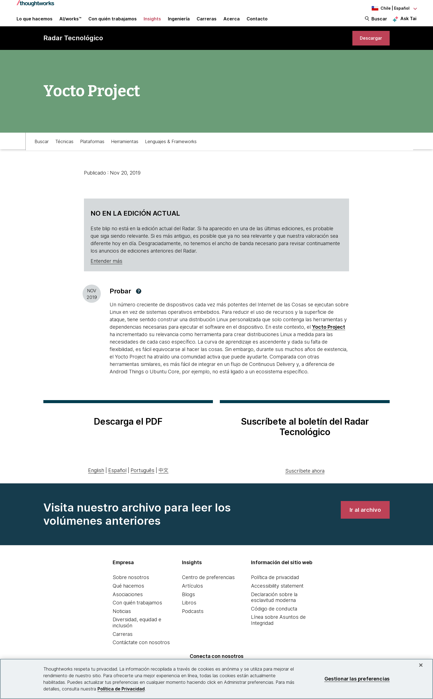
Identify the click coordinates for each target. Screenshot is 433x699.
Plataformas (92, 151)
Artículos (192, 596)
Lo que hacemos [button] (34, 22)
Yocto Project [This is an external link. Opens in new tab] (328, 337)
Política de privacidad (275, 588)
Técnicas (64, 151)
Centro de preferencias (208, 588)
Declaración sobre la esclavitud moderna (274, 608)
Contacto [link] (257, 22)
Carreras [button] (206, 22)
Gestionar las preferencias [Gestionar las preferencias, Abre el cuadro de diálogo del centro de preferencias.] (357, 679)
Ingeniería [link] (179, 22)
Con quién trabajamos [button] (112, 22)
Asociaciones (128, 605)
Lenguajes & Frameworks (171, 151)
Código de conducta (274, 619)
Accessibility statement (277, 596)
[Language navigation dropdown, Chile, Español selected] (386, 8)
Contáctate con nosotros (141, 653)
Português (142, 481)
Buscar (379, 22)
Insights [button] (152, 22)
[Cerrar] (421, 665)
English (96, 481)
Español (117, 481)
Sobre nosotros (131, 588)
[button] (138, 301)
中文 (163, 481)
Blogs (188, 605)
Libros (189, 613)
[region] (216, 679)
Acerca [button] (231, 22)
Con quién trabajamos (137, 613)
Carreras (123, 644)
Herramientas (124, 151)
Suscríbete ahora (304, 481)
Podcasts (193, 622)
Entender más (106, 271)
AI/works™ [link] (70, 22)
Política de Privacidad (121, 689)
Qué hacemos (128, 596)
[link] (368, 46)
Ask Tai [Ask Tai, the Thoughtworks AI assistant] (408, 22)
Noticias (122, 622)
